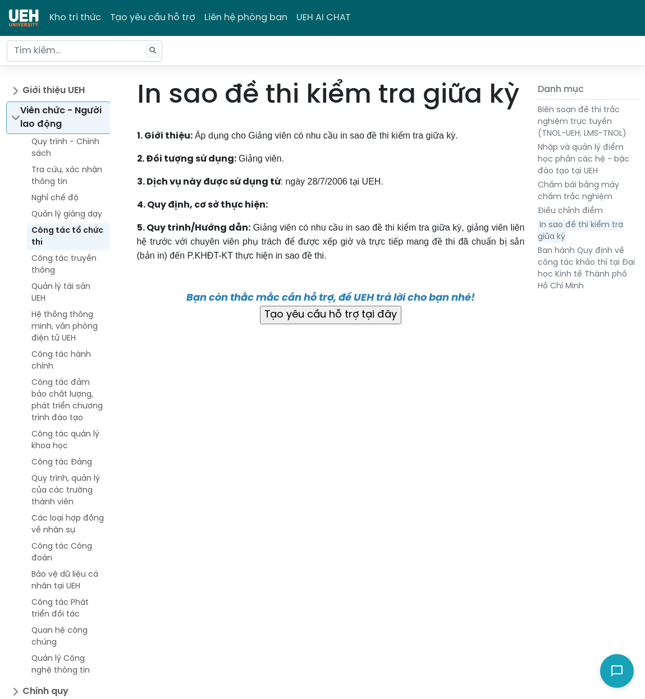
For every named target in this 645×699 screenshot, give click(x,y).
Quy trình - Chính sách (65, 148)
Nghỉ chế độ (55, 198)
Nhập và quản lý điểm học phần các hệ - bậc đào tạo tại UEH (583, 160)
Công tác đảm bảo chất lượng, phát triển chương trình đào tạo (67, 400)
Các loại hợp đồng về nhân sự (67, 524)
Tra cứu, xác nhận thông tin (66, 176)
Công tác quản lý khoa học (65, 440)
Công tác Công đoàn (61, 552)
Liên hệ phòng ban (245, 17)
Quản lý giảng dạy (66, 214)
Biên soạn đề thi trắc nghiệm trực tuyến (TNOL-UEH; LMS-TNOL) (582, 122)
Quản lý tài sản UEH (60, 293)
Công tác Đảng (61, 462)
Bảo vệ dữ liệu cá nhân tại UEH (64, 581)
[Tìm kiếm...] (84, 51)
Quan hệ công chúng (59, 637)
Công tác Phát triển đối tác (60, 609)
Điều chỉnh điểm (570, 211)
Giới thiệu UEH (53, 90)
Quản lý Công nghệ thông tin (60, 665)
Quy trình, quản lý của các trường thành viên (65, 491)
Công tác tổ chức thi (67, 237)
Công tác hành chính (61, 361)
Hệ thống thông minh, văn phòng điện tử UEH (64, 327)
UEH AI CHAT (323, 17)
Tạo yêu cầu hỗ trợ (152, 17)
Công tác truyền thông (64, 265)
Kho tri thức (75, 17)
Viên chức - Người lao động (61, 117)
